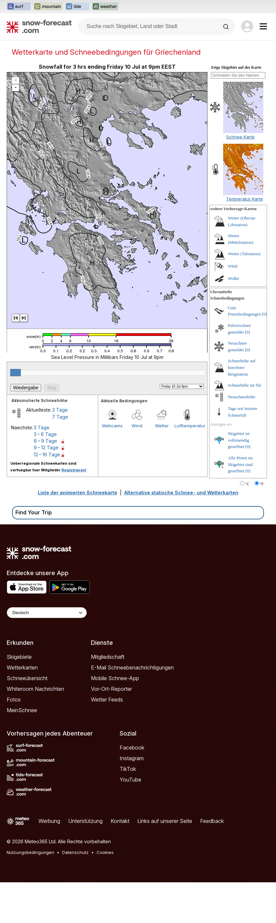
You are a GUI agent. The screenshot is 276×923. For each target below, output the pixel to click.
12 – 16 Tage (47, 454)
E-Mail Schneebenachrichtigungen (132, 667)
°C (247, 484)
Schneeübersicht (27, 678)
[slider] (15, 372)
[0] (264, 314)
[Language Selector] (47, 612)
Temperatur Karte (244, 198)
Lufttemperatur (186, 425)
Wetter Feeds (107, 699)
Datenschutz (75, 852)
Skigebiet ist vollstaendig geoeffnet (239, 440)
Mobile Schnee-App (115, 678)
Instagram (132, 758)
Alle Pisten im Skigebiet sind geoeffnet (240, 464)
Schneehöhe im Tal (244, 385)
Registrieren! (74, 470)
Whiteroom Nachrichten (35, 688)
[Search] (226, 26)
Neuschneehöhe (241, 396)
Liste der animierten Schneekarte (77, 492)
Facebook (132, 747)
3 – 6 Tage (45, 434)
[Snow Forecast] (39, 26)
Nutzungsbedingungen (30, 852)
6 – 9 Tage (45, 441)
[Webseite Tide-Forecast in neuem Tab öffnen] (77, 6)
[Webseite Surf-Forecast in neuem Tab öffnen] (19, 6)
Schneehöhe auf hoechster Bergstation (242, 367)
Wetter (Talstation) (244, 253)
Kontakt (120, 821)
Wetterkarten (22, 667)
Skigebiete (19, 656)
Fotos (14, 699)
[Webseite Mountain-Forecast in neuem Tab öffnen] (47, 6)
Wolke (233, 278)
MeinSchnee (22, 710)
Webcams (112, 425)
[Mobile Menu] (263, 26)
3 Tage (60, 410)
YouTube (130, 779)
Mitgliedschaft (107, 656)
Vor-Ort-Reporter (111, 688)
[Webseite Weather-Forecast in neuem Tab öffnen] (105, 6)
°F (262, 484)
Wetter (162, 425)
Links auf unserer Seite (164, 821)
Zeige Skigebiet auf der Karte (236, 67)
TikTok (128, 769)
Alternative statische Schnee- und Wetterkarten (181, 492)
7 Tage (60, 417)
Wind (137, 425)
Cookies (105, 852)
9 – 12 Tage (46, 447)
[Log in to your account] (247, 26)
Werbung (49, 821)
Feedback (212, 821)
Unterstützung (85, 821)
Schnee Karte (240, 136)
